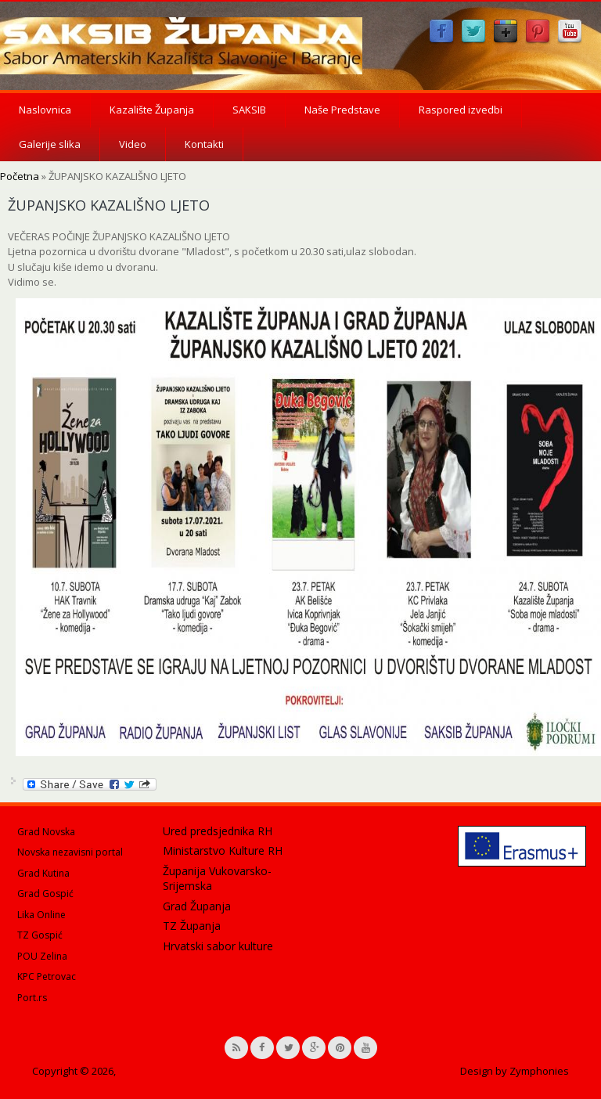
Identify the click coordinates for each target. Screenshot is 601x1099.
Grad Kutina (43, 873)
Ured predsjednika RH (217, 830)
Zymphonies (539, 1071)
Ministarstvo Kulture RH (223, 850)
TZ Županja (192, 925)
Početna (19, 176)
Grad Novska (46, 831)
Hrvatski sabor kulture (218, 946)
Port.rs (32, 997)
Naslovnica (45, 110)
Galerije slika (50, 144)
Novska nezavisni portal (70, 852)
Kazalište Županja (152, 110)
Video (132, 144)
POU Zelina (42, 956)
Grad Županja (197, 906)
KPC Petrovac (46, 976)
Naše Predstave (342, 110)
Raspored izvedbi (460, 110)
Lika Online (41, 914)
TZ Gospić (40, 935)
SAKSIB (249, 110)
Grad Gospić (45, 893)
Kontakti (204, 144)
